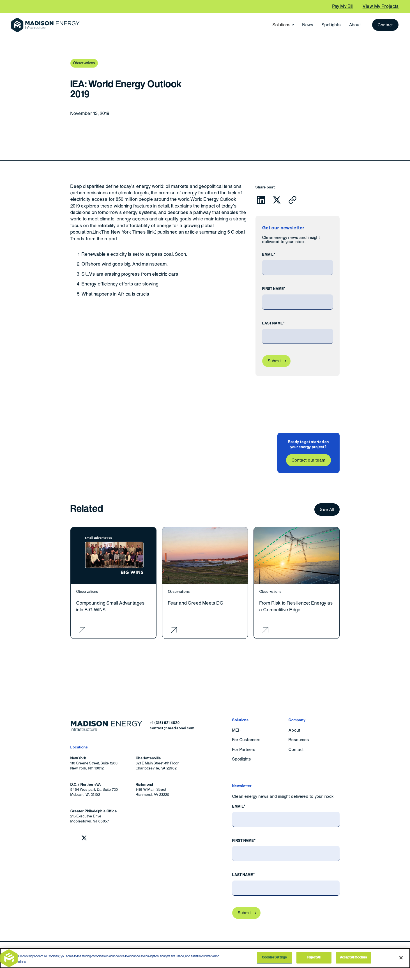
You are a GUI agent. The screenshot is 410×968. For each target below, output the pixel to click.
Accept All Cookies (353, 957)
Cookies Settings (274, 957)
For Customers (246, 740)
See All (327, 509)
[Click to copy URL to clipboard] (292, 200)
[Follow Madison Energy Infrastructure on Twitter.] (84, 838)
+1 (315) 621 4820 (164, 723)
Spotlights (331, 24)
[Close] (401, 957)
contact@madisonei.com (172, 728)
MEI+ (236, 730)
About (355, 24)
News (307, 24)
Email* (268, 254)
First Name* (273, 289)
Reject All (313, 957)
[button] (282, 25)
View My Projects (381, 6)
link (151, 232)
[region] (205, 958)
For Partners (243, 750)
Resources (299, 740)
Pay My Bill (342, 6)
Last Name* (273, 323)
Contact (385, 24)
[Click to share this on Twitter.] (276, 200)
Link (97, 232)
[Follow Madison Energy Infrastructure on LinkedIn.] (73, 838)
